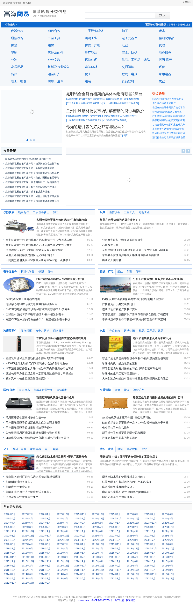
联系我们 (27, 3)
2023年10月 (168, 522)
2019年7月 (9, 548)
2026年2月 (27, 514)
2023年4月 (97, 527)
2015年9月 (114, 565)
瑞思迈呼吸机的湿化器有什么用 (55, 397)
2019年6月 (27, 548)
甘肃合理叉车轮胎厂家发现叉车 (168, 124)
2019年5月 (44, 548)
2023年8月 (27, 527)
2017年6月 (97, 557)
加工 (125, 31)
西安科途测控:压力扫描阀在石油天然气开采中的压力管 (39, 245)
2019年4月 (62, 548)
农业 (162, 81)
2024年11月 (115, 518)
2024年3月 (79, 522)
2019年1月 (114, 548)
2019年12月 (98, 544)
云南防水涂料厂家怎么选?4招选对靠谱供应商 (33, 476)
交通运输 (128, 67)
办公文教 (54, 59)
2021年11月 (45, 535)
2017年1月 (9, 561)
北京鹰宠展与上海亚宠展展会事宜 (122, 239)
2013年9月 (9, 578)
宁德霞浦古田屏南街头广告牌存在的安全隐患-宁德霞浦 (135, 314)
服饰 (51, 45)
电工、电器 (18, 81)
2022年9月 (44, 531)
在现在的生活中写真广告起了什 (168, 107)
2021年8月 (97, 535)
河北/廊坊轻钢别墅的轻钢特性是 (83, 116)
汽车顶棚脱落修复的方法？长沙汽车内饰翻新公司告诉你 (40, 368)
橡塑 (14, 45)
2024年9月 (149, 518)
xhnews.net (83, 600)
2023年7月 (44, 527)
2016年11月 (45, 561)
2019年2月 (97, 548)
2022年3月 (149, 531)
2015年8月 (132, 565)
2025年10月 (98, 514)
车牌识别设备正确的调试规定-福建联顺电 (61, 338)
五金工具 (54, 38)
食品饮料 (128, 81)
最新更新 (7, 3)
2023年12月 (133, 522)
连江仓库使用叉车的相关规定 (120, 437)
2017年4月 (132, 557)
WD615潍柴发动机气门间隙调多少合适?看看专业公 (37, 363)
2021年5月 (149, 535)
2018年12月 (133, 548)
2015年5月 (9, 570)
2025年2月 (62, 518)
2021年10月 (63, 535)
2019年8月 (167, 544)
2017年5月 (114, 557)
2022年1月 (9, 535)
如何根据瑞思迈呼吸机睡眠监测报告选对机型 (33, 432)
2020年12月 (63, 540)
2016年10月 (63, 561)
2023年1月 (149, 527)
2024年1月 (114, 522)
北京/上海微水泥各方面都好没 (167, 99)
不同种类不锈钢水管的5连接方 (168, 129)
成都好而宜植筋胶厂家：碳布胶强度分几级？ (28, 191)
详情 (125, 135)
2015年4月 (27, 570)
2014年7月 (9, 574)
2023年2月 (132, 527)
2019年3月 (79, 548)
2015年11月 (80, 565)
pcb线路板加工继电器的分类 (23, 299)
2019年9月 (149, 544)
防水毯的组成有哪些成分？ (118, 486)
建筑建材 (91, 67)
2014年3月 (79, 574)
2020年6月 (167, 540)
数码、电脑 (129, 74)
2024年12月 (98, 518)
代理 (162, 45)
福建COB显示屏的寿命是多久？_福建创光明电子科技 (38, 319)
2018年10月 (168, 548)
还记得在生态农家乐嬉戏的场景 (168, 137)
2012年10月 (28, 582)
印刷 (14, 52)
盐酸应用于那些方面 (18, 486)
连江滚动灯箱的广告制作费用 (120, 309)
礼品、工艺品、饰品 (136, 59)
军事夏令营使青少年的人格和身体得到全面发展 (130, 255)
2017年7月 (79, 557)
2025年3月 (44, 518)
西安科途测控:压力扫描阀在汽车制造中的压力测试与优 (39, 239)
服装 (88, 81)
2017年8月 (62, 557)
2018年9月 (9, 552)
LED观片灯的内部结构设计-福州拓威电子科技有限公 (37, 437)
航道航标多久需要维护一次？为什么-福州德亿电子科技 (135, 422)
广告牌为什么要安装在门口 (118, 304)
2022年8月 (62, 531)
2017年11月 (10, 557)
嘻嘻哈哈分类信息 (50, 11)
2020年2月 (62, 544)
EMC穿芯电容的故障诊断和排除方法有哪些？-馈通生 (38, 309)
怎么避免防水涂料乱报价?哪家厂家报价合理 (28, 159)
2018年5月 (79, 552)
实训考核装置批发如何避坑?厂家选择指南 (61, 219)
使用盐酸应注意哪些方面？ (22, 497)
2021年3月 (9, 540)
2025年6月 (167, 514)
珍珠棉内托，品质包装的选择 (120, 363)
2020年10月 (98, 540)
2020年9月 (114, 540)
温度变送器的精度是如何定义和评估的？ (30, 255)
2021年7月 (114, 535)
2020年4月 (27, 544)
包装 (14, 59)
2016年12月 (28, 561)
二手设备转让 (94, 31)
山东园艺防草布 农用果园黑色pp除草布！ (127, 491)
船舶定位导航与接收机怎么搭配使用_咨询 (158, 397)
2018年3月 (114, 552)
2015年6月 (167, 565)
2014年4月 (62, 574)
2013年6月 (62, 578)
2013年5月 (79, 578)
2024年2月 (97, 522)
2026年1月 (44, 514)
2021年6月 (132, 535)
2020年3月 (44, 544)
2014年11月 (115, 570)
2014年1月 (114, 574)
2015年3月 (44, 570)
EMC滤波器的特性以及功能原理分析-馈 (60, 279)
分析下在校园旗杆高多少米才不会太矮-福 (158, 279)
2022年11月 (10, 531)
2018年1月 (149, 552)
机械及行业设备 (59, 67)
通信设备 (17, 38)
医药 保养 (165, 59)
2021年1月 (44, 540)
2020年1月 (79, 544)
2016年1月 (44, 565)
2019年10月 (133, 544)
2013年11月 (150, 574)
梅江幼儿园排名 (111, 260)
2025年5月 (9, 518)
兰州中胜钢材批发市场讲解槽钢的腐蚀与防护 (105, 111)
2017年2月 (167, 557)
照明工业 (91, 38)
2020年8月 (132, 540)
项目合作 (54, 31)
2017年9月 (44, 557)
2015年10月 (98, 565)
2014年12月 (98, 570)
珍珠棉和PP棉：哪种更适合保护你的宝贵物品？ (129, 456)
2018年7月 (44, 552)
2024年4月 (62, 522)
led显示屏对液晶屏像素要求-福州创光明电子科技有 (133, 299)
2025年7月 (149, 514)
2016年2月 (27, 565)
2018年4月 (97, 552)
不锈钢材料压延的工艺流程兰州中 (118, 116)
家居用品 (17, 67)
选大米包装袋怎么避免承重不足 (152, 338)
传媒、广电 (92, 45)
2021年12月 (28, 535)
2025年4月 (27, 518)
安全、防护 (129, 52)
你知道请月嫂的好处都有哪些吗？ (95, 127)
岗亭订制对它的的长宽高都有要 (168, 120)
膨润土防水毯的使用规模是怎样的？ (124, 476)
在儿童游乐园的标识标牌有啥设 (168, 116)
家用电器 (165, 74)
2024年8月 (167, 518)
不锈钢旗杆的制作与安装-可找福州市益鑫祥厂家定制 (134, 319)
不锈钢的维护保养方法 (114, 120)
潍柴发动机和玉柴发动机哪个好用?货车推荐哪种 (35, 358)
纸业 (125, 45)
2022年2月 (167, 531)
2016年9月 (79, 561)
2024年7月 (9, 522)
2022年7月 (79, 531)
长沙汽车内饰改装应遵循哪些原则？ (27, 378)
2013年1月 (149, 578)
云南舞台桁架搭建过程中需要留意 (84, 99)
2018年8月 (27, 552)
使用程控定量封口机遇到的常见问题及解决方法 (34, 250)
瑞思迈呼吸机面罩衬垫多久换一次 (26, 417)
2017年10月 (28, 557)
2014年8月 (167, 570)
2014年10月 (133, 570)
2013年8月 (27, 578)
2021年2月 (27, 540)
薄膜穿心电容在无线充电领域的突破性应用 (31, 304)
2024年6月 (27, 522)
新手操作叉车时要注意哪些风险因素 (124, 432)
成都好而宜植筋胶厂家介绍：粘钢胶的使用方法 (29, 168)
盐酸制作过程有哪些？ (19, 481)
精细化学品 (166, 38)
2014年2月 (97, 574)
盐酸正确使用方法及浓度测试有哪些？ (29, 491)
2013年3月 (114, 578)
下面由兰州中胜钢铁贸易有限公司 (84, 120)
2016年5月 (149, 561)
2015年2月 (62, 570)
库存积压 (91, 52)
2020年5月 (9, 544)
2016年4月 (167, 561)
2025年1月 (79, 518)
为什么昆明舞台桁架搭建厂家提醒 (120, 103)
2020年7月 (149, 540)
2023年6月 (62, 527)
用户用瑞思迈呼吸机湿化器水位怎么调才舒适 (33, 422)
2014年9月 (149, 570)
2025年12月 (63, 514)
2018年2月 (132, 552)
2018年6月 (62, 552)
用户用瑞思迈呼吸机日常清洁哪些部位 (29, 427)
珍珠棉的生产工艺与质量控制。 (121, 373)
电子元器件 (129, 38)
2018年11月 (150, 548)
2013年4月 (97, 578)
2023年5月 (79, 527)
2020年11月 (80, 540)
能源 (14, 74)
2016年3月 (9, 565)
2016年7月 (114, 561)
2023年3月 (114, 527)
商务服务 (165, 52)
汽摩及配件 (55, 52)
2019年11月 (115, 544)
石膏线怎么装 (110, 245)
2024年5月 (44, 522)
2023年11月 (150, 522)
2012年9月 (44, 582)
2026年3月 (9, 514)
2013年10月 (168, 574)
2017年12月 (168, 552)
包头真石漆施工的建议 (164, 103)
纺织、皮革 (55, 81)
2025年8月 (132, 514)
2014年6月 (27, 574)
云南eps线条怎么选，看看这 (167, 111)
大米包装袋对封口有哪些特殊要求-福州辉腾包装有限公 (135, 378)
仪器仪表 (17, 31)
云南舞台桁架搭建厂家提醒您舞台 (120, 99)
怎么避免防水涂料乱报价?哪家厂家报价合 (61, 456)
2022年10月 (28, 531)
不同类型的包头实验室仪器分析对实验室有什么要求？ (38, 260)
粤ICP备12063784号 (102, 600)
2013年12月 (133, 574)
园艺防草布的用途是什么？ (118, 497)
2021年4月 (167, 535)
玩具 (162, 31)
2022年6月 (97, 531)
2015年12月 (63, 565)
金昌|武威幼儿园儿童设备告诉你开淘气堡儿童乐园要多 (135, 250)
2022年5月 (114, 531)
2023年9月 (9, 527)
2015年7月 (149, 565)
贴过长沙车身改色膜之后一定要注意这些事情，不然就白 (40, 373)
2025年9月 (114, 514)
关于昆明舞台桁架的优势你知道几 (84, 103)
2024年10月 (133, 518)
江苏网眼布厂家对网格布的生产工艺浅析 (126, 481)
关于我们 (17, 3)
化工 (88, 74)
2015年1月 (79, 570)
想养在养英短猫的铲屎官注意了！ (120, 219)
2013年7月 (44, 578)
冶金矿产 (54, 74)
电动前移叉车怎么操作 (115, 427)
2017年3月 (149, 557)
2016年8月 (97, 561)
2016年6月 (132, 561)
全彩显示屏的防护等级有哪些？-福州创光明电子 (35, 314)
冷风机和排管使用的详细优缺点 (168, 133)
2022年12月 (168, 527)
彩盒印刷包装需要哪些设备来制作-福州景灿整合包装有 (135, 358)
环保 (162, 67)
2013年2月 (132, 578)
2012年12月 (168, 578)
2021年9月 (79, 535)
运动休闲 (91, 59)
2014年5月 (44, 574)
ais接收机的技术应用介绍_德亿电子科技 (126, 417)
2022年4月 (132, 531)
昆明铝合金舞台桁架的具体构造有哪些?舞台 (104, 94)
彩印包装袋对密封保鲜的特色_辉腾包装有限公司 (131, 368)
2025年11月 (80, 514)
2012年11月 (10, 582)
